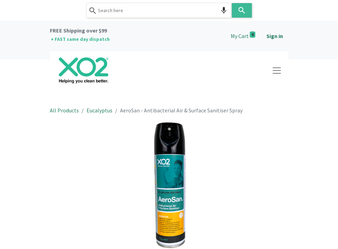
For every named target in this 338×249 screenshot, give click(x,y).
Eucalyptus (99, 110)
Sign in (274, 36)
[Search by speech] (224, 10)
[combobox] (158, 10)
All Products (64, 110)
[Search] (241, 10)
